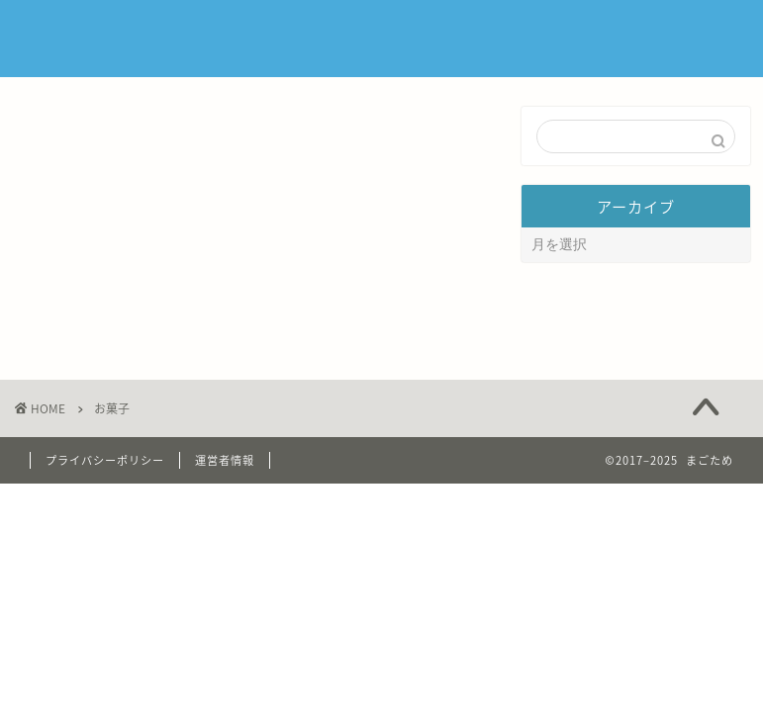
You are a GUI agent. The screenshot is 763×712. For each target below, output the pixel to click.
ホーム (374, 31)
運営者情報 (224, 516)
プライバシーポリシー (105, 516)
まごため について (493, 31)
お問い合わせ (636, 31)
